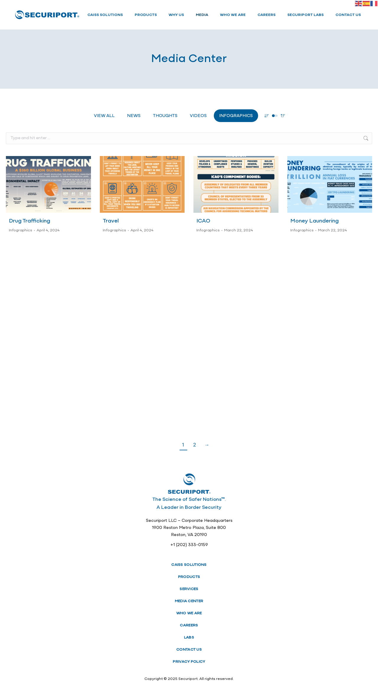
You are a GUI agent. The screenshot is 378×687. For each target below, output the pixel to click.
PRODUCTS (189, 577)
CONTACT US (189, 650)
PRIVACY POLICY (189, 662)
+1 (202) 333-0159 (189, 545)
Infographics (236, 116)
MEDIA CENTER (189, 601)
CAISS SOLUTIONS (189, 565)
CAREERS (189, 625)
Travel (111, 221)
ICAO (203, 221)
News (134, 116)
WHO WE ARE (189, 613)
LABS (189, 637)
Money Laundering (314, 221)
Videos (198, 116)
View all (104, 116)
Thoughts (165, 116)
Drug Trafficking (29, 221)
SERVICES (189, 589)
